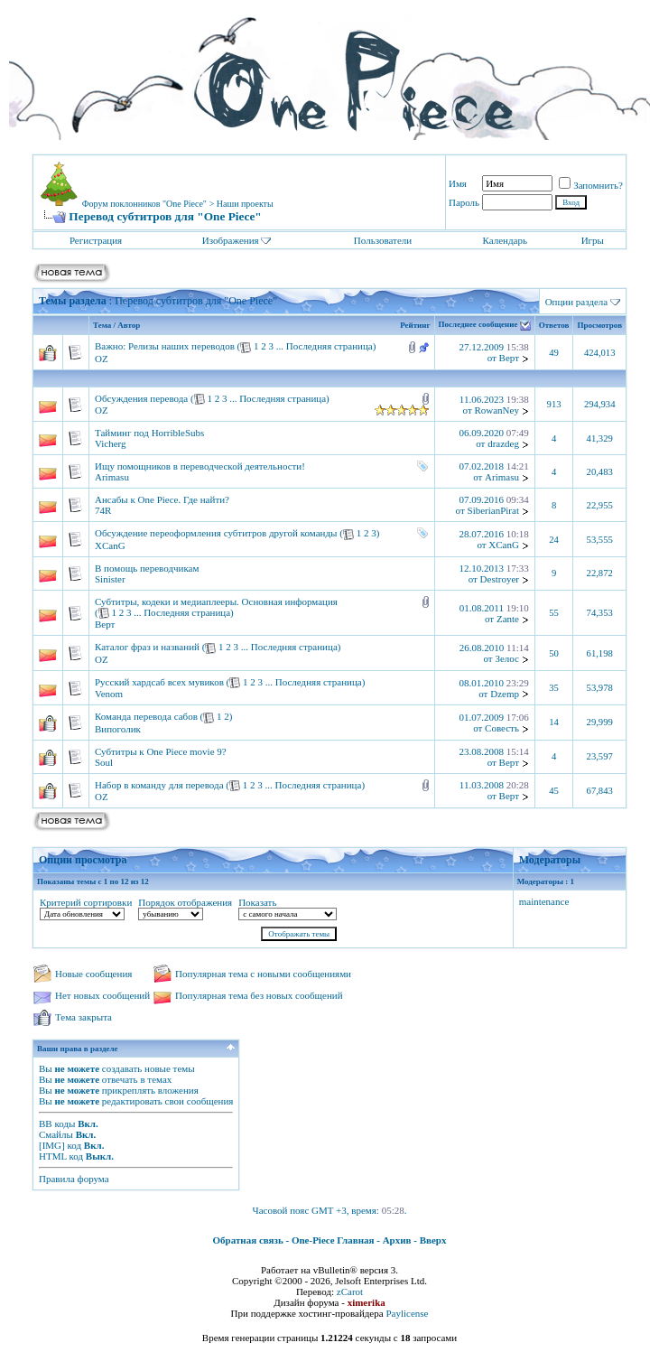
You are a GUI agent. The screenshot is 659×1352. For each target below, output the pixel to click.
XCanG (110, 545)
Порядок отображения (185, 902)
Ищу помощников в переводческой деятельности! (200, 466)
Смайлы (56, 1134)
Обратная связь (248, 1240)
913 (554, 404)
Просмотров (599, 325)
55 (554, 613)
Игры (592, 240)
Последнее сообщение (478, 325)
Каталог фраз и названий (147, 646)
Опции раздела (576, 301)
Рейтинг (415, 325)
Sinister (110, 578)
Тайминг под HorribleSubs (149, 432)
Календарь (505, 240)
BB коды (57, 1123)
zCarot (350, 1291)
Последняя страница (329, 345)
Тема (102, 325)
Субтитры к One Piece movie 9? (161, 751)
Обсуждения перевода (141, 398)
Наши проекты (245, 204)
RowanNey (496, 410)
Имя (458, 183)
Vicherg (110, 443)
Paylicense (406, 1313)
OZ (101, 358)
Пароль (464, 202)
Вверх (433, 1240)
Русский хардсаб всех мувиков (159, 681)
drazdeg (503, 443)
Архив (397, 1240)
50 (554, 653)
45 (554, 791)
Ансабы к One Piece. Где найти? (162, 499)
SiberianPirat (493, 510)
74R (103, 510)
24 (554, 540)
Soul (104, 762)
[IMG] (52, 1145)
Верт (509, 357)
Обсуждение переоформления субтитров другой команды (216, 532)
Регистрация (96, 240)
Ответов (554, 325)
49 (554, 353)
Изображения (230, 240)
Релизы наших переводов (181, 345)
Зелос (507, 658)
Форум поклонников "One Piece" (144, 204)
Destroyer (499, 578)
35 (554, 688)
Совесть (502, 728)
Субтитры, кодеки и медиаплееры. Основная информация (216, 601)
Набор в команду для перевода (159, 784)
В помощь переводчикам (147, 568)
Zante (508, 618)
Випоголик (118, 728)
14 (554, 722)
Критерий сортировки (86, 902)
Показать (257, 902)
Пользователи (383, 240)
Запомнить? (591, 185)
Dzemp (504, 693)
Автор (128, 325)
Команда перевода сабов (146, 716)
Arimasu (112, 476)
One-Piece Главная (333, 1240)
